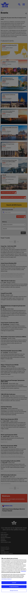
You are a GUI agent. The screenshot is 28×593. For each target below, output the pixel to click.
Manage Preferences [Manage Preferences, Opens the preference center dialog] (14, 591)
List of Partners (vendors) (6, 579)
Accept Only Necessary (13, 587)
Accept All (14, 583)
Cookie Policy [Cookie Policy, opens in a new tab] (23, 571)
